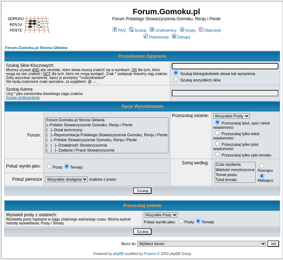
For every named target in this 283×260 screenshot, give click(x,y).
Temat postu (235, 175)
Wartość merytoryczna (235, 170)
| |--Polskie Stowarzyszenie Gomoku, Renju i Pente (107, 140)
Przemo (150, 254)
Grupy (188, 30)
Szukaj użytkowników (22, 98)
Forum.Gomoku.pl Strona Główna (36, 48)
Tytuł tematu (235, 179)
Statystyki (210, 30)
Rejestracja (156, 37)
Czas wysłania (235, 164)
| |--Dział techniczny (107, 130)
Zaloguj (181, 37)
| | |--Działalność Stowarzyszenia (107, 145)
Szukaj (137, 30)
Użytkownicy (163, 30)
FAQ (119, 30)
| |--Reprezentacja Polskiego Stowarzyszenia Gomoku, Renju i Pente (107, 135)
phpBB (118, 254)
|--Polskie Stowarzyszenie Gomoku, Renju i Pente (107, 125)
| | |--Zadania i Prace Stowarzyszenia (107, 150)
